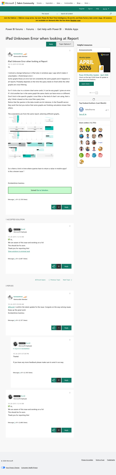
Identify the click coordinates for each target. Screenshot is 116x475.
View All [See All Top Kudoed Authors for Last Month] (83, 114)
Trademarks (111, 460)
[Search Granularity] (49, 13)
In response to (21, 348)
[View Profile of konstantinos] (18, 54)
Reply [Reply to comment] (66, 266)
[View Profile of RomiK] (23, 229)
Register (82, 9)
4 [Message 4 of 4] (19, 372)
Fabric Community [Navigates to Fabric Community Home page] (25, 3)
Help (97, 9)
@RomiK (11, 307)
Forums (39, 3)
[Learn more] (86, 84)
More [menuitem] (86, 3)
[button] (51, 44)
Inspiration (49, 3)
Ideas (58, 3)
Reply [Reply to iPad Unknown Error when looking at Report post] (66, 207)
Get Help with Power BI (49, 29)
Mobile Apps (71, 29)
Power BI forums (14, 29)
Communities (68, 3)
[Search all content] (86, 13)
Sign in (90, 9)
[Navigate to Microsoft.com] (8, 3)
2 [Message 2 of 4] (14, 259)
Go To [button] (105, 9)
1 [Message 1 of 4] (14, 199)
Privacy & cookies (87, 460)
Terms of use (100, 460)
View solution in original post (19, 251)
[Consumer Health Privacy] (29, 468)
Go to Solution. (42, 190)
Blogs (79, 3)
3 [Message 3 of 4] (14, 320)
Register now (75, 20)
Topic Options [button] (64, 44)
